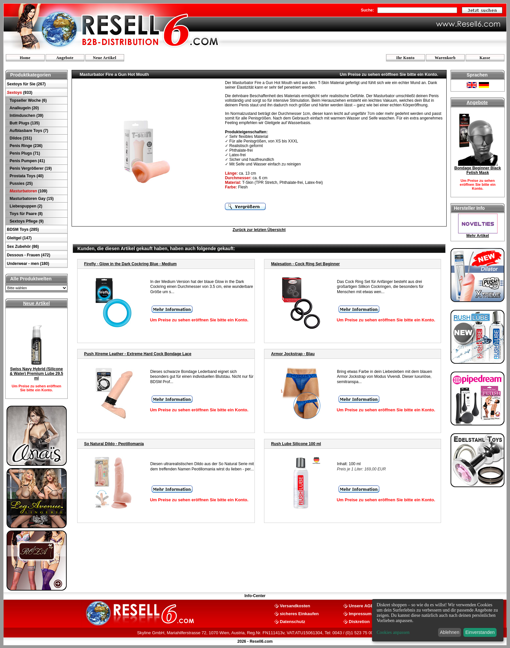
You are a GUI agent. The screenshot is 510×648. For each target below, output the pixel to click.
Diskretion (359, 621)
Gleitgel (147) (19, 238)
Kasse (484, 57)
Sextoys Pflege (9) (26, 221)
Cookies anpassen (393, 632)
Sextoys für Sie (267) (26, 84)
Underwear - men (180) (28, 263)
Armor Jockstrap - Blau (293, 354)
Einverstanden (480, 632)
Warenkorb (445, 57)
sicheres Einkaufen (299, 613)
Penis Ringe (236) (25, 145)
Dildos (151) (20, 138)
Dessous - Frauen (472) (28, 255)
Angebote (65, 57)
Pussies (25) (21, 183)
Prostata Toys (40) (26, 176)
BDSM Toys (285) (23, 229)
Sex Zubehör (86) (23, 246)
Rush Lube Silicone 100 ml (296, 444)
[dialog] (437, 620)
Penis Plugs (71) (24, 153)
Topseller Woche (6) (28, 100)
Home (25, 57)
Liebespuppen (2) (25, 206)
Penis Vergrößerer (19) (30, 168)
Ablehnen (449, 632)
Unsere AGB (361, 605)
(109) (28, 191)
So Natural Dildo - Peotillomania (114, 444)
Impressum (360, 613)
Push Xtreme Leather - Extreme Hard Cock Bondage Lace (137, 354)
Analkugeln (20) (24, 108)
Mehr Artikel (477, 235)
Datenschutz (292, 621)
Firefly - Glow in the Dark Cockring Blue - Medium (130, 264)
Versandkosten (295, 605)
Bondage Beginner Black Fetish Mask (477, 170)
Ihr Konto (405, 57)
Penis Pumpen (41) (27, 161)
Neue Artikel (104, 57)
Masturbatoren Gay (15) (31, 198)
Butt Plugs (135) (24, 123)
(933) (19, 92)
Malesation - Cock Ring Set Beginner (305, 264)
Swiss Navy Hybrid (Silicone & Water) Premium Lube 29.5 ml (36, 373)
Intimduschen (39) (26, 115)
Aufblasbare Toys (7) (28, 130)
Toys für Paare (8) (26, 213)
